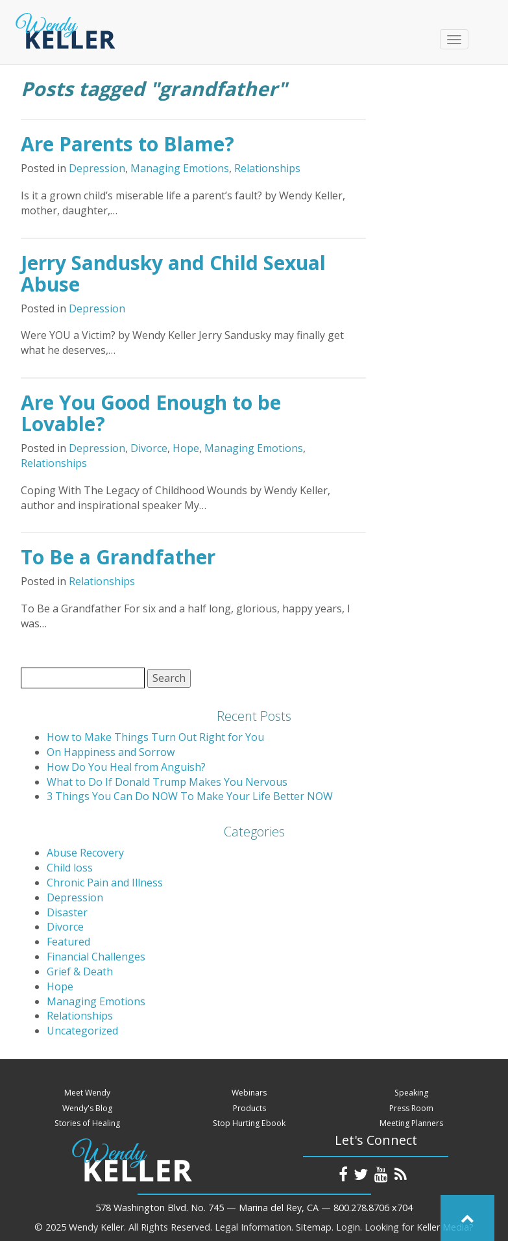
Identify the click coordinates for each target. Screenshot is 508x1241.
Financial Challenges (96, 956)
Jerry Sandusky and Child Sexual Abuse (173, 273)
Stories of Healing (87, 1123)
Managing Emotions (179, 168)
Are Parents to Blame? (127, 144)
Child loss (70, 867)
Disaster (67, 912)
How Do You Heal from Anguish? (126, 767)
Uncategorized (82, 1030)
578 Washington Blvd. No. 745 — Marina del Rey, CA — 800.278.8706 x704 (254, 1207)
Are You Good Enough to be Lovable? (151, 413)
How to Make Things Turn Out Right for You (155, 737)
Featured (68, 941)
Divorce (148, 448)
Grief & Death (80, 971)
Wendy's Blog (87, 1108)
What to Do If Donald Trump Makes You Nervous (167, 782)
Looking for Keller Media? (419, 1227)
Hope (186, 448)
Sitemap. (314, 1227)
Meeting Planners (411, 1123)
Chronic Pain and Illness (105, 882)
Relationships (267, 168)
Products (249, 1108)
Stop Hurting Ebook (249, 1123)
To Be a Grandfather (118, 557)
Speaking (411, 1092)
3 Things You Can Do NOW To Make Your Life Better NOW (190, 796)
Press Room (411, 1108)
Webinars (249, 1092)
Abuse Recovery (85, 853)
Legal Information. (254, 1227)
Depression (97, 168)
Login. (349, 1227)
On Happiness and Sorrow (111, 752)
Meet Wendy (87, 1092)
